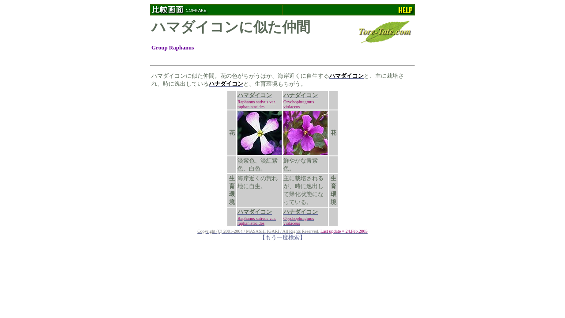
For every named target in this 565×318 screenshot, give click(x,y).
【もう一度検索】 (282, 237)
